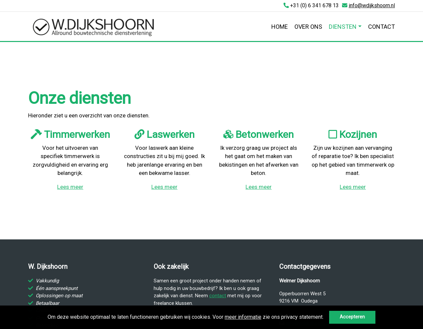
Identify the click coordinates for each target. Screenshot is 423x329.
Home (279, 26)
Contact (381, 26)
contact (217, 296)
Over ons (308, 26)
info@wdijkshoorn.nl (372, 5)
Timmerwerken (70, 134)
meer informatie (243, 317)
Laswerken (165, 134)
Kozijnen (352, 134)
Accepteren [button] (352, 317)
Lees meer (70, 187)
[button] (326, 318)
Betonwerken (258, 134)
